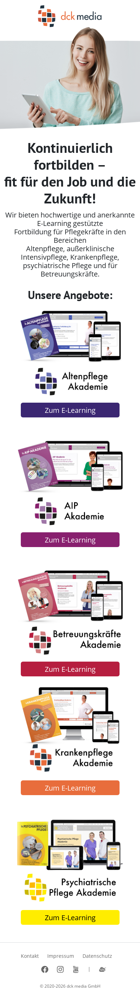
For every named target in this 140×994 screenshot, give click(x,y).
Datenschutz (97, 956)
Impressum (60, 956)
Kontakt (30, 956)
